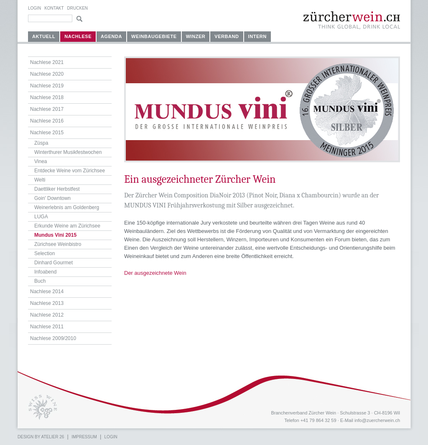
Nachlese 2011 (47, 327)
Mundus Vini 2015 (55, 235)
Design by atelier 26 (41, 437)
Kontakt (54, 8)
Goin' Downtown (52, 198)
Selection (44, 253)
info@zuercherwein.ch (377, 420)
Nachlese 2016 (47, 121)
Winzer (196, 36)
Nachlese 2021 (47, 62)
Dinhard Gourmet (53, 263)
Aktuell (43, 36)
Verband (226, 36)
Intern (257, 36)
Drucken (77, 8)
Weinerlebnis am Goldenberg (66, 207)
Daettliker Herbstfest (57, 189)
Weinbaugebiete (154, 36)
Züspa (41, 143)
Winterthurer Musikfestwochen (68, 152)
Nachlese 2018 (47, 97)
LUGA (41, 217)
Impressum (84, 437)
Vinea (40, 161)
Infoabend (45, 272)
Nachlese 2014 (47, 291)
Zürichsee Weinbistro (58, 244)
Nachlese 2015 (47, 133)
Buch (40, 281)
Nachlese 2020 (47, 74)
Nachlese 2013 (47, 303)
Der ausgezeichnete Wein (155, 273)
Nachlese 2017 (47, 109)
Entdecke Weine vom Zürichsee (69, 171)
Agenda (111, 36)
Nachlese (78, 36)
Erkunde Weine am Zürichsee (67, 226)
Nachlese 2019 (47, 86)
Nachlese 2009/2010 (53, 338)
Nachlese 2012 (47, 315)
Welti (39, 180)
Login (34, 8)
